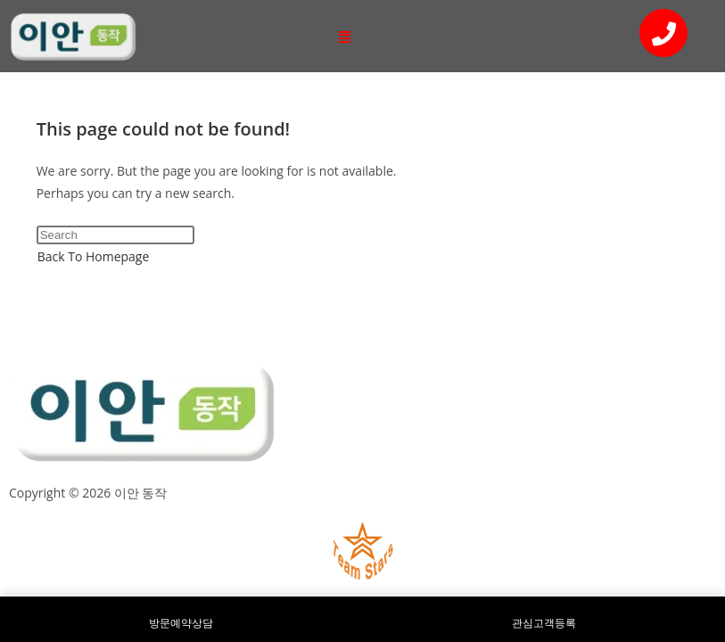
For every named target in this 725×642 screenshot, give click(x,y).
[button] (345, 36)
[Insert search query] (115, 235)
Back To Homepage (93, 256)
